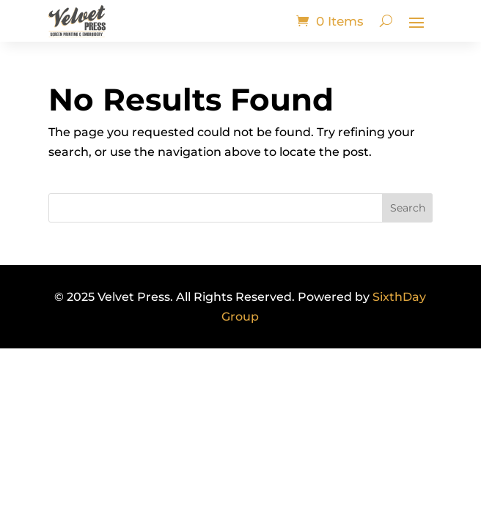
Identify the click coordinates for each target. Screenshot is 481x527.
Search (407, 207)
